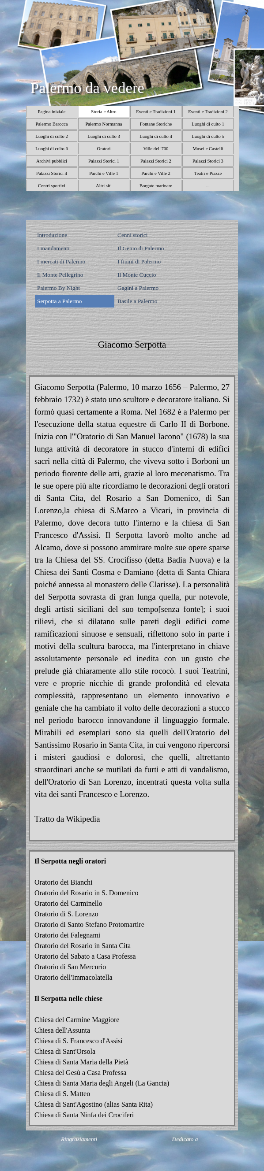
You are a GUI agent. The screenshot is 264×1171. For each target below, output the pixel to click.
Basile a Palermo (137, 301)
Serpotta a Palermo (59, 301)
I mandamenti (53, 248)
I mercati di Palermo (61, 261)
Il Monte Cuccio (136, 274)
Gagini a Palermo (137, 288)
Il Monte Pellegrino (60, 274)
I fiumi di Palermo (139, 261)
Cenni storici (132, 235)
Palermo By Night (58, 288)
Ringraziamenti (79, 1139)
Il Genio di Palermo (140, 248)
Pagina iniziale (51, 111)
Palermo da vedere (87, 87)
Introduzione (52, 235)
